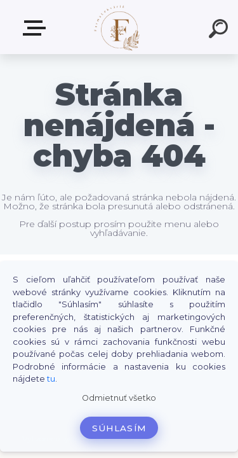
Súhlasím (119, 428)
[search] (220, 30)
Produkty (37, 28)
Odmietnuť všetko (119, 398)
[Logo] (117, 27)
